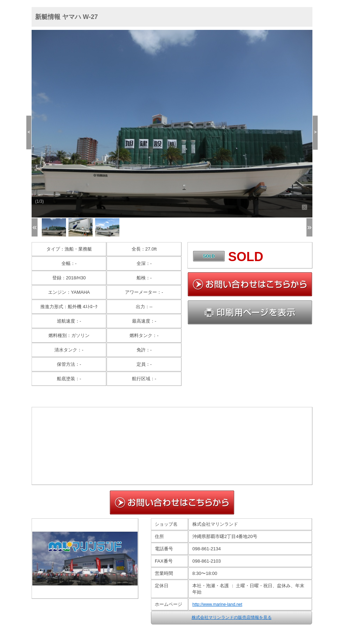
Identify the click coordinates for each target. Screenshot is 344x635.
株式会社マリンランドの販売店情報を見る (232, 617)
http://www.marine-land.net (217, 604)
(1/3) (39, 201)
